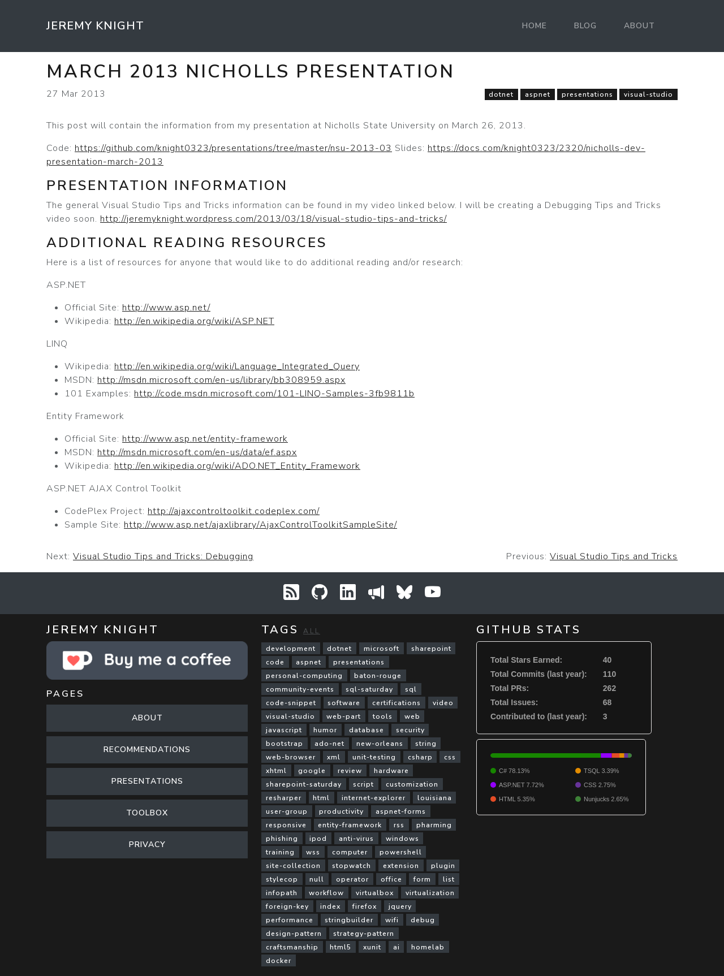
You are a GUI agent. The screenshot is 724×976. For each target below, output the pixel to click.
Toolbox (147, 812)
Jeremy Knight (95, 25)
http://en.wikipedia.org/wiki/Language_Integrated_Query (237, 366)
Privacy (147, 844)
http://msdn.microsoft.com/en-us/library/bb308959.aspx (221, 380)
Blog (585, 25)
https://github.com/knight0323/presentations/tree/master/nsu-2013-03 (233, 148)
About (639, 25)
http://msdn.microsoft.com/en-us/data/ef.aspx (197, 452)
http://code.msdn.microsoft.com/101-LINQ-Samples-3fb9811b (274, 393)
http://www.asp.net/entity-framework (205, 439)
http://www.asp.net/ (166, 307)
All (311, 631)
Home (534, 25)
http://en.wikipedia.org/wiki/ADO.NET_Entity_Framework (237, 466)
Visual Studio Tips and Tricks (614, 556)
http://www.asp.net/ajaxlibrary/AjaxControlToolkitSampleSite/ (260, 525)
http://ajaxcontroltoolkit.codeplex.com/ (234, 511)
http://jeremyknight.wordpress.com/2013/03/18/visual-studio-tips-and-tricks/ (273, 219)
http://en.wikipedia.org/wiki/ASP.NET (194, 321)
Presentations (147, 781)
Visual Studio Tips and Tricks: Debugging (163, 556)
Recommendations (147, 749)
